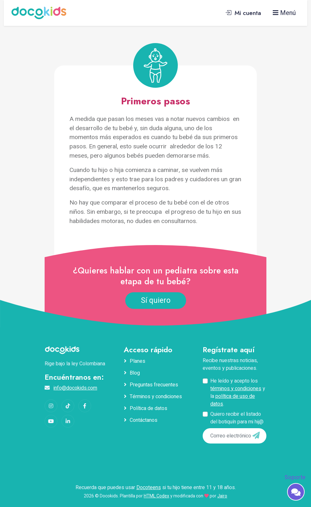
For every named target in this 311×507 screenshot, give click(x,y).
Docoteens (148, 487)
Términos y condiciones (156, 396)
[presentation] (246, 456)
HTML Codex (156, 496)
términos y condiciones (235, 388)
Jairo (222, 496)
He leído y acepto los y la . (237, 392)
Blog (135, 373)
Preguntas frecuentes (154, 385)
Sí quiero (155, 300)
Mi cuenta (243, 12)
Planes (137, 361)
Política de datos (148, 408)
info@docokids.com (75, 388)
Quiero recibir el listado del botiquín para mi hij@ (237, 418)
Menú (284, 13)
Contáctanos (143, 420)
